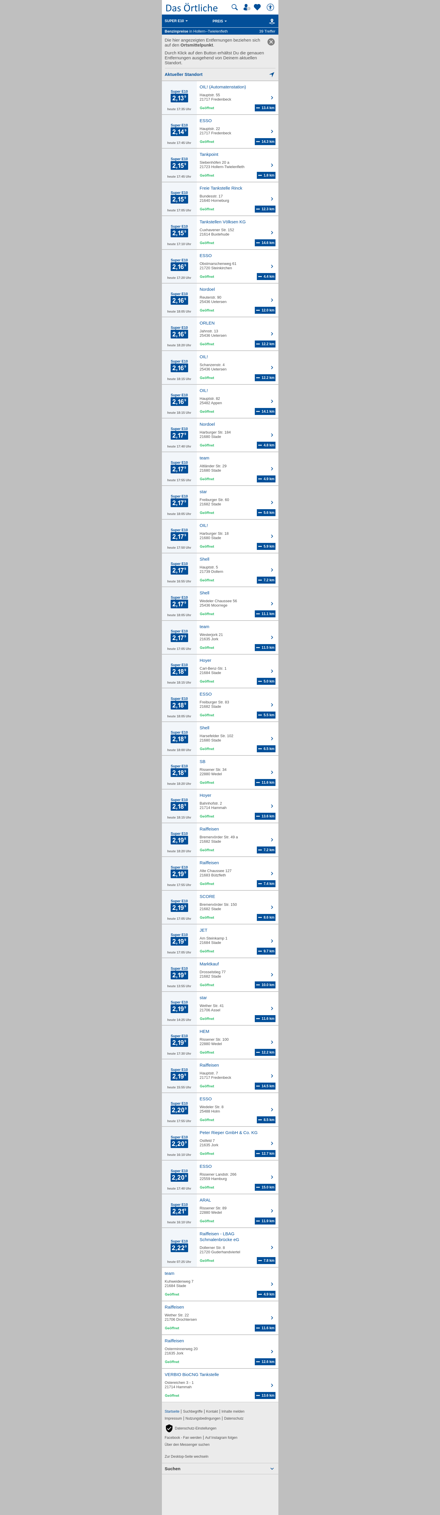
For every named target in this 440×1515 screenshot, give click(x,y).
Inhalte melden (233, 1411)
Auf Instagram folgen (221, 1438)
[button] (191, 1428)
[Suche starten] (234, 7)
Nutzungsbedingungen (202, 1418)
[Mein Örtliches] (247, 7)
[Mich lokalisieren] (220, 74)
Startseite (172, 1411)
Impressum (173, 1418)
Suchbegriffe (192, 1411)
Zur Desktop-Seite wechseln (186, 1457)
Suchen (173, 1468)
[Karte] (270, 21)
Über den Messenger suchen (187, 1445)
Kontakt (212, 1411)
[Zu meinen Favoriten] (258, 7)
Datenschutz (233, 1418)
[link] (271, 42)
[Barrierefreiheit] (271, 7)
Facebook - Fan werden (183, 1438)
